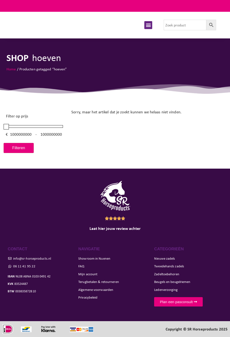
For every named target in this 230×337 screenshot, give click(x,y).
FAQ (220, 5)
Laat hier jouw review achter (115, 228)
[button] (148, 25)
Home (11, 69)
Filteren (18, 148)
